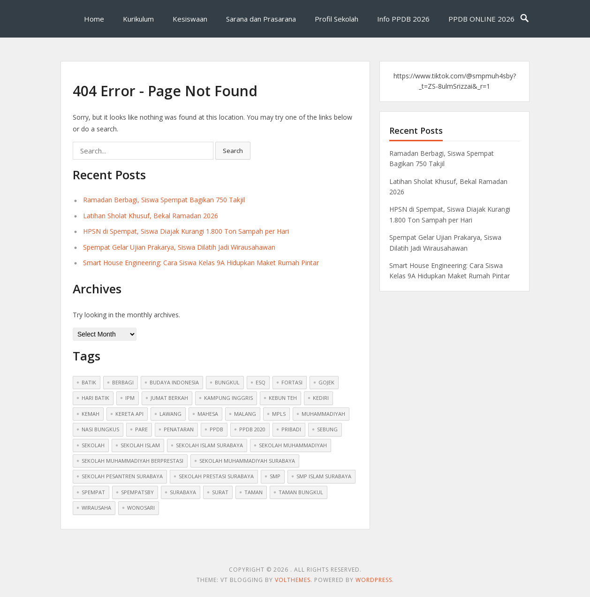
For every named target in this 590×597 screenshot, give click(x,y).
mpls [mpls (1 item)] (279, 413)
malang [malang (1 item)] (245, 413)
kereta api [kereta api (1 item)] (129, 413)
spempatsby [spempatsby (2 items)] (137, 492)
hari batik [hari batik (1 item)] (95, 397)
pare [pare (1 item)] (141, 429)
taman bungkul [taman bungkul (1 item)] (301, 492)
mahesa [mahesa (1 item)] (207, 413)
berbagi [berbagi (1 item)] (123, 382)
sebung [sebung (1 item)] (327, 429)
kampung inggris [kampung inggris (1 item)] (228, 397)
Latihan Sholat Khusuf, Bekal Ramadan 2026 (150, 215)
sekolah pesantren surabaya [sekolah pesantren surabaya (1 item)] (122, 476)
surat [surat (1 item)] (220, 492)
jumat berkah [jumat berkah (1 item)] (169, 397)
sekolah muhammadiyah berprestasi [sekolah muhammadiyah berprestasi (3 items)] (132, 460)
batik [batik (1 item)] (89, 382)
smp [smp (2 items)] (275, 476)
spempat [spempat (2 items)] (93, 492)
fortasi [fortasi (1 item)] (292, 382)
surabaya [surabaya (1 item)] (183, 492)
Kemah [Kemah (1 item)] (90, 413)
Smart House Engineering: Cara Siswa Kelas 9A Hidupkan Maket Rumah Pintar (201, 262)
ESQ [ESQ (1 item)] (260, 382)
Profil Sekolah (336, 18)
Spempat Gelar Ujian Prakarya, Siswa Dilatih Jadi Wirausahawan (179, 247)
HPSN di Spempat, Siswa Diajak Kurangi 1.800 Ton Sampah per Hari (186, 231)
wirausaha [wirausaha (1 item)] (96, 507)
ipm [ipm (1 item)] (130, 397)
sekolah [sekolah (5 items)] (93, 445)
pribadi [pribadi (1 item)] (291, 429)
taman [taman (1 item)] (253, 492)
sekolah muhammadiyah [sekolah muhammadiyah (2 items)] (293, 445)
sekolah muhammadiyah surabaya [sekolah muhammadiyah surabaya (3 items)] (247, 460)
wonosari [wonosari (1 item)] (141, 507)
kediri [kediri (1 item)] (321, 397)
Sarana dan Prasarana (261, 18)
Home (94, 18)
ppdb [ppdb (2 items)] (216, 429)
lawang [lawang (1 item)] (170, 413)
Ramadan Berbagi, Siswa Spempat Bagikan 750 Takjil (164, 199)
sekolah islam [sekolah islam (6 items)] (140, 445)
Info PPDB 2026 (403, 18)
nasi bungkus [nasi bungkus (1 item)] (100, 429)
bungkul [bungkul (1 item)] (227, 382)
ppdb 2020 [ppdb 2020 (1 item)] (252, 429)
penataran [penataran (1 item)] (179, 429)
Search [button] (233, 150)
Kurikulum (138, 18)
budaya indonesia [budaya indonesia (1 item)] (174, 382)
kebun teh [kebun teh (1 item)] (283, 397)
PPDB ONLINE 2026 (481, 18)
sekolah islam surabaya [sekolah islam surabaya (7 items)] (209, 445)
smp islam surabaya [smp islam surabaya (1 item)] (323, 476)
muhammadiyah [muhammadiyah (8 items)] (323, 413)
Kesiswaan (190, 18)
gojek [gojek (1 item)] (326, 382)
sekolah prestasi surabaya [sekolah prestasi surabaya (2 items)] (216, 476)
